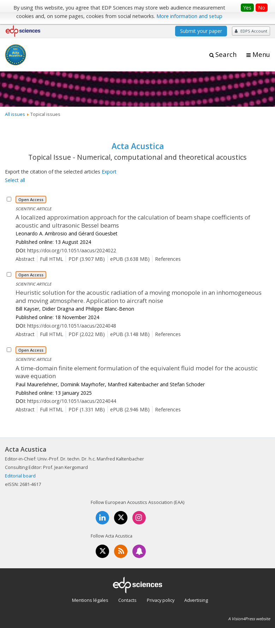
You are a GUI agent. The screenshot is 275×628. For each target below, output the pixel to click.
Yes (247, 7)
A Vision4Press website (249, 618)
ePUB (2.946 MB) (130, 409)
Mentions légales (90, 600)
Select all (15, 180)
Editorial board (20, 476)
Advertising (196, 600)
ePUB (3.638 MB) (130, 259)
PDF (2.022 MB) (86, 334)
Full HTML (51, 259)
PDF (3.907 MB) (86, 259)
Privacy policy (160, 600)
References (168, 259)
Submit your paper (201, 31)
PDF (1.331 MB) (86, 409)
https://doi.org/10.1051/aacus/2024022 (71, 250)
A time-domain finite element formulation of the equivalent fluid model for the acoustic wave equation (137, 372)
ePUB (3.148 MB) (130, 334)
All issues (15, 114)
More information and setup (189, 16)
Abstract (25, 259)
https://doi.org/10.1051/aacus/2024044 (71, 401)
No (261, 7)
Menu (261, 54)
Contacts (127, 600)
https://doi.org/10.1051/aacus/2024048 (71, 325)
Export (109, 171)
